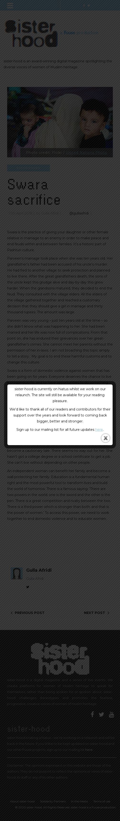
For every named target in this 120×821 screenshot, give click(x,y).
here (99, 429)
